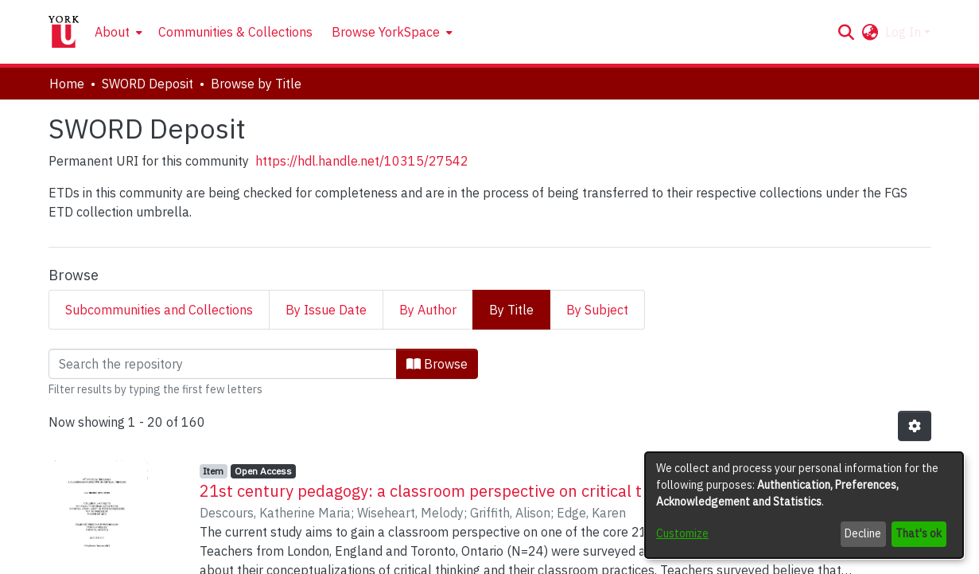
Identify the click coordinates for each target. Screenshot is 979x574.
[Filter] (223, 364)
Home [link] (66, 84)
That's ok (918, 533)
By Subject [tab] (597, 310)
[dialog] (804, 505)
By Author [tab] (427, 310)
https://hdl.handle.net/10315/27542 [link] (361, 161)
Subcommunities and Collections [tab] (159, 310)
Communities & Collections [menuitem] (235, 32)
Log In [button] (904, 32)
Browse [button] (437, 364)
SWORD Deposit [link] (147, 84)
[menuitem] (116, 32)
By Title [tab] (511, 310)
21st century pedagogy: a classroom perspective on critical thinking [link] (448, 491)
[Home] (64, 32)
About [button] (112, 32)
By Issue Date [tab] (326, 310)
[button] (847, 31)
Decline (863, 533)
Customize (682, 533)
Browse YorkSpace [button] (386, 32)
